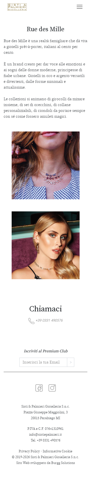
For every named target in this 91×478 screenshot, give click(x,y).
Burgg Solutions (63, 463)
